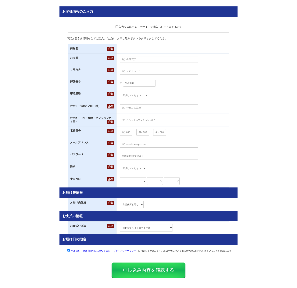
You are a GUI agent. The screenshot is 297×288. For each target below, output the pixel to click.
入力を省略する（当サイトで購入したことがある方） (149, 26)
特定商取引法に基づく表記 (96, 250)
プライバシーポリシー (124, 250)
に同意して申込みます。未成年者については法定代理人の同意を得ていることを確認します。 (152, 250)
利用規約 (75, 250)
